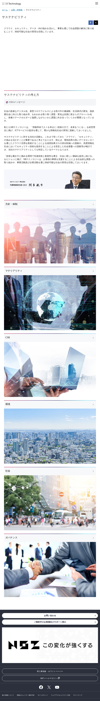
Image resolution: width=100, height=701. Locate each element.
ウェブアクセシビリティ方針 (60, 695)
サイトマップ (77, 695)
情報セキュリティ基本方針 (26, 695)
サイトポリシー (43, 695)
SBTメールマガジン (48, 678)
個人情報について (8, 695)
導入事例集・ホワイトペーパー (50, 671)
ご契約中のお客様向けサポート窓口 (50, 622)
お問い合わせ (50, 615)
